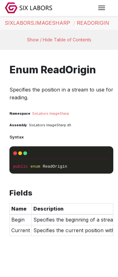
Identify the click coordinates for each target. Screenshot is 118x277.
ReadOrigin (93, 23)
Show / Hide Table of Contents (59, 39)
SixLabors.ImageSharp (37, 23)
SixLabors (40, 114)
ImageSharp (59, 114)
